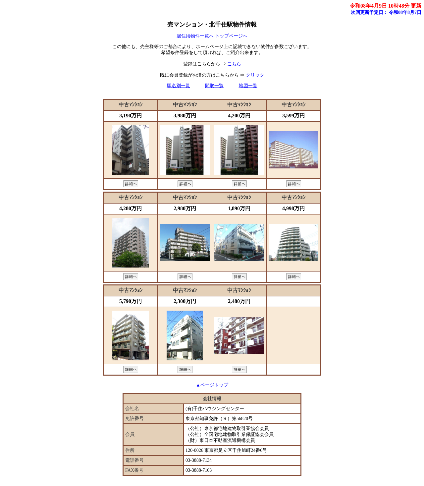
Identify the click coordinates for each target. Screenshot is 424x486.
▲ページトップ (212, 385)
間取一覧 (214, 85)
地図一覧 (248, 85)
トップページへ (231, 35)
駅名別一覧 (178, 85)
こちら (234, 63)
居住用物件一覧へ (195, 35)
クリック (255, 75)
